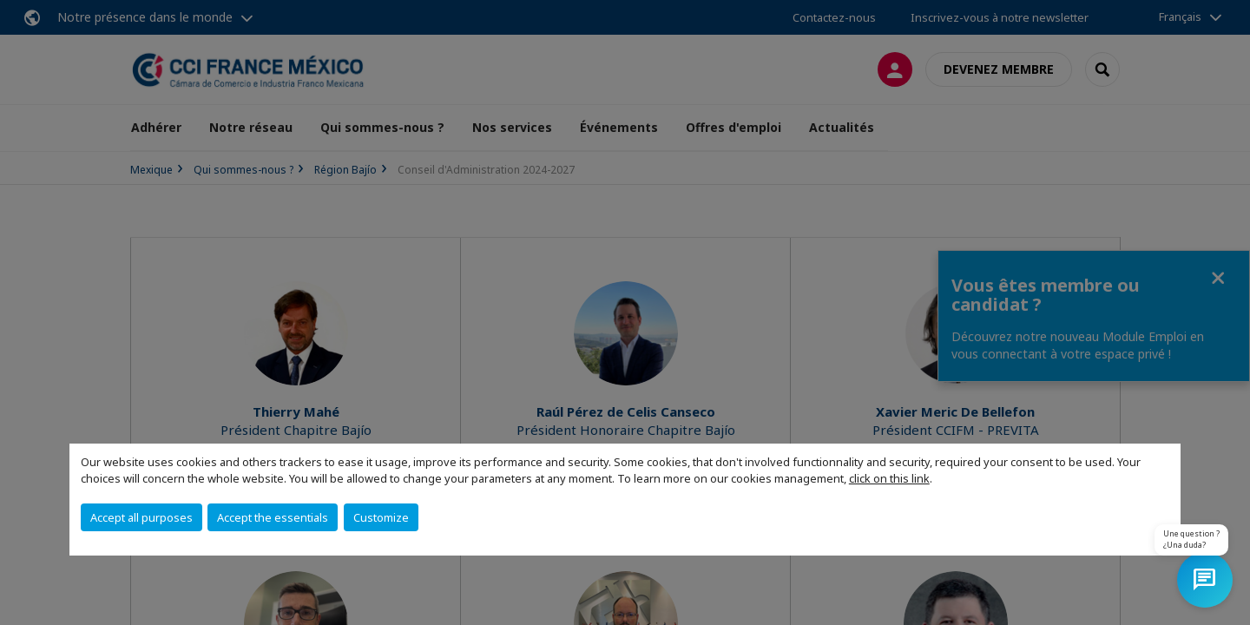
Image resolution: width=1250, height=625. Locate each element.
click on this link (889, 478)
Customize (381, 517)
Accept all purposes (141, 517)
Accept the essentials (272, 517)
